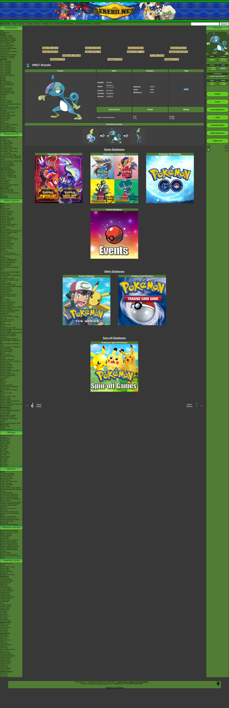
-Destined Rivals (5, 587)
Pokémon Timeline (6, 101)
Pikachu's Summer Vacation (9, 530)
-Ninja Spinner (4, 637)
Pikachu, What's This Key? (8, 554)
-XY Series (3, 613)
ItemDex (3, 77)
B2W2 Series (4, 461)
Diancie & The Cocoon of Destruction (8, 509)
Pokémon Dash (5, 363)
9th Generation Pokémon (8, 128)
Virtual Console (5, 413)
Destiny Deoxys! (5, 486)
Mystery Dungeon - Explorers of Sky (10, 341)
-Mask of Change (5, 662)
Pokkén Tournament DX (7, 262)
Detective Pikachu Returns (8, 224)
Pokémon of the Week (7, 93)
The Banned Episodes (7, 166)
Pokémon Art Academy (7, 278)
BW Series (3, 459)
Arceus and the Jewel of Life (9, 496)
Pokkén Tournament (6, 291)
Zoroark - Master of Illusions (9, 497)
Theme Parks (4, 120)
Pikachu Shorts (11, 527)
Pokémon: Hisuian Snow (8, 175)
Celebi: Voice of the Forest (8, 481)
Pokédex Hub (47, 24)
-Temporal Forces (5, 598)
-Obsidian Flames (5, 605)
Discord (37, 24)
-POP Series (4, 632)
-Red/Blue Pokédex (6, 35)
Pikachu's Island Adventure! (9, 543)
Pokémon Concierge (6, 189)
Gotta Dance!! (4, 538)
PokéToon (3, 178)
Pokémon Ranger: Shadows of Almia (10, 344)
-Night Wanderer (5, 660)
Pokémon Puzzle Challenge (9, 386)
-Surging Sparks (5, 592)
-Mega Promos (5, 624)
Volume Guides (5, 443)
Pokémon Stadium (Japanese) (9, 401)
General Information (6, 435)
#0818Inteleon (189, 405)
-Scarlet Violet (4, 608)
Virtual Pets (3, 420)
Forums (21, 24)
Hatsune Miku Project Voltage (9, 107)
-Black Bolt (3, 584)
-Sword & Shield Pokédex (8, 48)
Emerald (3, 358)
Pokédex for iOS (5, 321)
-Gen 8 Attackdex (5, 72)
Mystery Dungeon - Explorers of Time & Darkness (10, 347)
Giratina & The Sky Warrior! (9, 494)
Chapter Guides (5, 442)
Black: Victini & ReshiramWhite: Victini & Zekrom (10, 499)
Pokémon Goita (5, 426)
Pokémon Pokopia (6, 213)
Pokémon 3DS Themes (7, 417)
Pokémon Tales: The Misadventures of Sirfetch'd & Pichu (9, 192)
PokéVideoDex (5, 183)
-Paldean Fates (5, 600)
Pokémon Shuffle (5, 283)
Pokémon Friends (5, 215)
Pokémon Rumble (6, 331)
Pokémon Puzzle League (8, 396)
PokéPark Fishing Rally (7, 375)
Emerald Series (5, 453)
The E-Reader (4, 377)
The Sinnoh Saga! (6, 150)
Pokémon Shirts (5, 118)
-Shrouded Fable (5, 595)
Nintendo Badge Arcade (7, 296)
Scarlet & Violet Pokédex (63, 24)
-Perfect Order (4, 578)
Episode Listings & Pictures (8, 137)
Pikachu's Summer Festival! (9, 540)
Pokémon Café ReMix (7, 218)
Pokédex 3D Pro (5, 315)
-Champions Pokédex (7, 58)
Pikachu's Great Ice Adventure (9, 546)
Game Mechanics (5, 90)
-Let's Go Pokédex (6, 47)
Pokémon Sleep (5, 223)
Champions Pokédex (83, 24)
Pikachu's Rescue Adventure (9, 532)
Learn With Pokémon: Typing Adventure (9, 317)
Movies (11, 468)
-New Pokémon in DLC (7, 129)
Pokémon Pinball (5, 399)
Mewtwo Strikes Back (7, 475)
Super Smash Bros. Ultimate (9, 267)
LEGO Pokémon (5, 117)
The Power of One (6, 476)
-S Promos (3, 675)
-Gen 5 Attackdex (5, 67)
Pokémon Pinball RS (6, 367)
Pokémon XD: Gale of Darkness (10, 361)
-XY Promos (4, 630)
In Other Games (5, 412)
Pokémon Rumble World (8, 285)
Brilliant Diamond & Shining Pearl (10, 230)
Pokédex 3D (4, 313)
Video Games (11, 200)
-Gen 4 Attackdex (5, 66)
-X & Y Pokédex (5, 43)
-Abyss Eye (3, 635)
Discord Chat (4, 123)
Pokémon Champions (7, 211)
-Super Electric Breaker (7, 656)
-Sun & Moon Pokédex (7, 45)
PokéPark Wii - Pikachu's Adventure (8, 336)
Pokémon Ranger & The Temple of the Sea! (11, 490)
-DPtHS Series (5, 616)
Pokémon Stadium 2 (6, 385)
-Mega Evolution (5, 582)
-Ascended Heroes (6, 579)
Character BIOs (5, 439)
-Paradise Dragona (6, 657)
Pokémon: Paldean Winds (8, 177)
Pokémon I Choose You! (8, 516)
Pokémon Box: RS (6, 366)
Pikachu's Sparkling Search (8, 548)
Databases (11, 27)
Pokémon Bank (5, 273)
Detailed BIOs (4, 440)
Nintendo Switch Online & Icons (10, 423)
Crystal (2, 383)
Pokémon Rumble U (6, 305)
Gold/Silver (3, 382)
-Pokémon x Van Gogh (7, 112)
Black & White (4, 299)
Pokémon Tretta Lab (6, 304)
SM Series (3, 466)
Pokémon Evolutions (6, 174)
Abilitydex (3, 80)
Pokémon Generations (7, 170)
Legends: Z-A (4, 210)
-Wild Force (3, 665)
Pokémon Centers (6, 102)
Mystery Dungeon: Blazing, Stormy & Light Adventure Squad (11, 333)
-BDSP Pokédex (5, 50)
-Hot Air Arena (4, 651)
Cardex (2, 86)
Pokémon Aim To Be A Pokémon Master (10, 158)
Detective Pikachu (6, 264)
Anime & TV (11, 134)
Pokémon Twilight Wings (8, 172)
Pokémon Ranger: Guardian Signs (11, 329)
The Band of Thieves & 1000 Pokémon (9, 280)
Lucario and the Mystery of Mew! (10, 488)
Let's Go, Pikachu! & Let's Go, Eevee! (9, 255)
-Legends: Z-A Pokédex (7, 56)
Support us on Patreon (114, 687)
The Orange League (6, 143)
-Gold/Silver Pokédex (7, 37)
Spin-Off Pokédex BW (7, 85)
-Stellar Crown (4, 594)
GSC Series (4, 448)
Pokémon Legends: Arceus (8, 232)
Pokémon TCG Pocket (7, 226)
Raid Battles (4, 573)
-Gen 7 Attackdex (5, 70)
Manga (11, 432)
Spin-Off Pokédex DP (7, 83)
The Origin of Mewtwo (7, 473)
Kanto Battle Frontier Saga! (8, 148)
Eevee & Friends (5, 553)
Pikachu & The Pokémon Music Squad (10, 556)
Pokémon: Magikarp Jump (8, 259)
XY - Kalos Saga (5, 153)
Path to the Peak (5, 180)
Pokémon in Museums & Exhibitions (8, 109)
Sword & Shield (5, 229)
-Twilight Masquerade (7, 597)
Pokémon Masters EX (7, 219)
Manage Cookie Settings (138, 682)
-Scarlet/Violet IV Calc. (7, 91)
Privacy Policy (122, 682)
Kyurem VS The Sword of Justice (10, 502)
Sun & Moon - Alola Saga (8, 154)
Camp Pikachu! (5, 537)
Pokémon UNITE (5, 221)
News (2, 31)
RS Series (3, 450)
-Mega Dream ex (5, 640)
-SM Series (3, 611)
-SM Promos (4, 629)
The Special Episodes (7, 164)
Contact (29, 24)
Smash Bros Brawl (6, 351)
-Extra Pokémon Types (7, 567)
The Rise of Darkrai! (6, 492)
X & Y (2, 270)
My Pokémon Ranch (6, 350)
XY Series (3, 462)
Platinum (3, 326)
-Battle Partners (5, 652)
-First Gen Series (5, 621)
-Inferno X (3, 641)
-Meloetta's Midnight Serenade (10, 504)
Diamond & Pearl (5, 324)
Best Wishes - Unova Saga (8, 151)
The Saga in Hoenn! (6, 146)
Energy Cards (4, 570)
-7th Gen (3, 99)
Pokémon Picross (5, 288)
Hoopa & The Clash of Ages (9, 511)
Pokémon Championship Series (10, 104)
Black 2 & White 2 (5, 300)
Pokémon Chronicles (6, 162)
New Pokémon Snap (6, 245)
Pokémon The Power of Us (8, 518)
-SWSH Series (4, 609)
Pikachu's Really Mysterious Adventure (9, 550)
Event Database (5, 126)
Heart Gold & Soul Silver (8, 328)
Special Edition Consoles (8, 415)
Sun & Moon (4, 251)
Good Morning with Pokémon (9, 185)
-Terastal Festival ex (6, 654)
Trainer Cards (4, 568)
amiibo (2, 421)
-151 (1, 603)
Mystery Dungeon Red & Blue (9, 371)
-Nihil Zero (3, 638)
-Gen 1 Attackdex (5, 61)
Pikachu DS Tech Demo (7, 374)
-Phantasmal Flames (6, 581)
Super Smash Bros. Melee (8, 390)
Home (14, 24)
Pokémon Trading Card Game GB (11, 404)
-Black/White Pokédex (7, 42)
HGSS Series (4, 458)
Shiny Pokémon (5, 167)
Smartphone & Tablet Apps (8, 418)
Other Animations (5, 186)
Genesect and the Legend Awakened (8, 506)
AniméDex (3, 139)
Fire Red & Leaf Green (7, 356)
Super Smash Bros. (6, 406)
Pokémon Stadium (6, 402)
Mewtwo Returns (5, 480)
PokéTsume (4, 197)
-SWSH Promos (5, 627)
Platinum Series (5, 456)
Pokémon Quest (5, 265)
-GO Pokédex (4, 53)
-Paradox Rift (4, 602)
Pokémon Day (4, 113)
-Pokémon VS (4, 670)
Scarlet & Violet (5, 208)
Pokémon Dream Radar (7, 302)
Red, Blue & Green (6, 393)
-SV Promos (4, 625)
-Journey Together (6, 589)
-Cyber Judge (4, 667)
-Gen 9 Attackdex (5, 74)
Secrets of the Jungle (7, 521)
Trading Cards (11, 560)
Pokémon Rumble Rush (7, 261)
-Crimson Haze (5, 664)
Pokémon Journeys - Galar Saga (10, 156)
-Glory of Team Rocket (7, 649)
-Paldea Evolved (5, 606)
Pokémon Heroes (5, 483)
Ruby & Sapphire (5, 355)
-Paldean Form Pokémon (8, 131)
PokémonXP (4, 105)
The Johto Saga (5, 145)
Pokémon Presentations (7, 115)
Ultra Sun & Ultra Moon (7, 253)
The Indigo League (6, 142)
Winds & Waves (5, 205)
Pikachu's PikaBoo (6, 535)
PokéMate (3, 378)
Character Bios (5, 140)
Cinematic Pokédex (6, 88)
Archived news (5, 32)
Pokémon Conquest (6, 308)
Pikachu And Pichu (6, 533)
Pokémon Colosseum (7, 359)
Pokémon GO (4, 216)
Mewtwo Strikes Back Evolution (10, 519)
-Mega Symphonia (6, 644)
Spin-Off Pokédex (5, 82)
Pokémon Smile (5, 242)
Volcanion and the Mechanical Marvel (9, 514)
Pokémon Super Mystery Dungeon (11, 286)
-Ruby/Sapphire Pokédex (8, 39)
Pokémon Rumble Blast (7, 312)
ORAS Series (4, 464)
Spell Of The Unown (6, 478)
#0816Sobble (39, 405)
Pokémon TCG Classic (7, 574)
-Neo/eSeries (4, 619)
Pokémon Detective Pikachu (9, 524)
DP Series (3, 455)
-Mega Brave (4, 643)
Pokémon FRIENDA (6, 429)
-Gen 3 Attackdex (5, 64)
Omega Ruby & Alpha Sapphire (10, 272)
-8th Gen (3, 97)
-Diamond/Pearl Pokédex (8, 40)
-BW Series (3, 614)
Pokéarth (96, 24)
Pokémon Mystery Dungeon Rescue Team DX (9, 239)
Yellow (2, 394)
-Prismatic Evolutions (7, 590)
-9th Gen (3, 96)
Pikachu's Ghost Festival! (8, 541)
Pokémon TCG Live (6, 248)
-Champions (4, 94)
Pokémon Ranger (5, 369)
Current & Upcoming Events (9, 125)
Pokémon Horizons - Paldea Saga (11, 161)
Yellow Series (4, 447)
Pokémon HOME (5, 234)
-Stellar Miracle (5, 659)
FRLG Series (4, 451)
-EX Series (3, 617)
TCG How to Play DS (7, 320)
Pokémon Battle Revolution (8, 339)
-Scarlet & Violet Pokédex (8, 55)
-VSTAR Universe (5, 668)
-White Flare (4, 586)
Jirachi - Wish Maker (6, 484)
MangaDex (3, 437)
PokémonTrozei (5, 372)
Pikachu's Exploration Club (8, 545)
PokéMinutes (4, 181)
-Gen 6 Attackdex (5, 69)
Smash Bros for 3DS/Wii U (8, 294)
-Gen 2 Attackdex (5, 62)
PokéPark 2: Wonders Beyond (9, 310)
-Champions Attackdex (7, 75)
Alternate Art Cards (6, 571)
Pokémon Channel (6, 364)
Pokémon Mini (4, 388)
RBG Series (4, 445)
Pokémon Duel (5, 293)
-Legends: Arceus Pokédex (8, 51)
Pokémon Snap (5, 398)
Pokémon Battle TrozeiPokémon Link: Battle (10, 276)
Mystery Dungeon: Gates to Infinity (11, 307)
